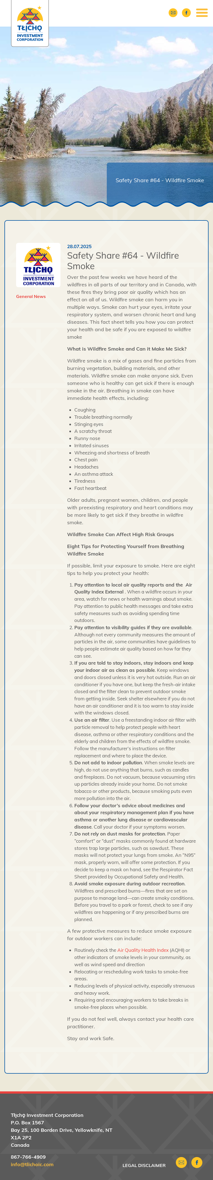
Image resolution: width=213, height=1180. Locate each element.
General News (31, 296)
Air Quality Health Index (143, 950)
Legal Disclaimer (144, 1165)
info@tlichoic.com (32, 1164)
